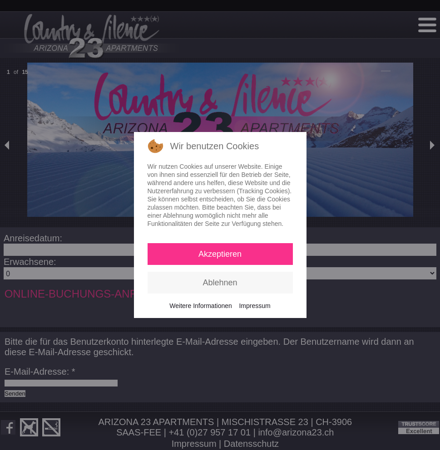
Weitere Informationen (200, 305)
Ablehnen (220, 282)
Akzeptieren (220, 254)
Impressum (254, 305)
